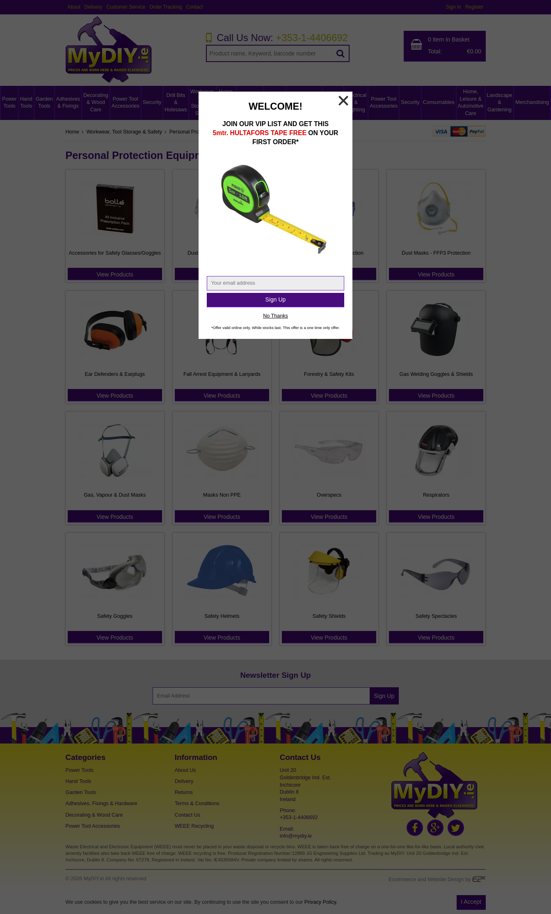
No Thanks (275, 316)
